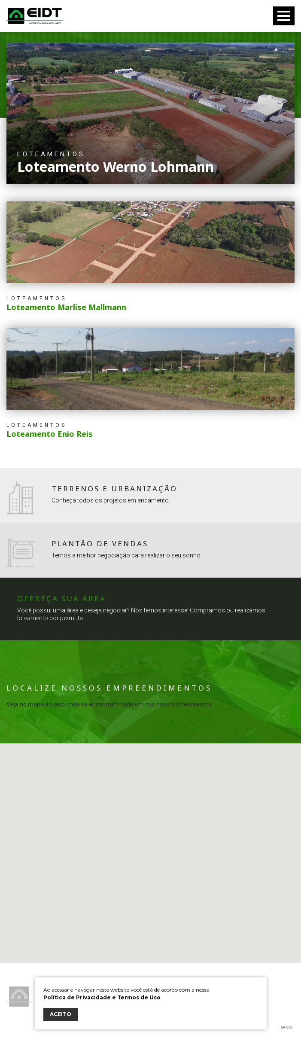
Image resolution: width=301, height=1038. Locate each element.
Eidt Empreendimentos (34, 15)
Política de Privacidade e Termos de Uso (102, 997)
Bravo (286, 1027)
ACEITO (60, 1014)
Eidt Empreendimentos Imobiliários (19, 996)
